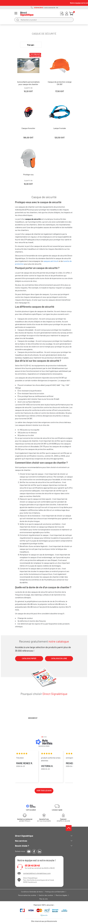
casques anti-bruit (50, 261)
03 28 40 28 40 (32, 865)
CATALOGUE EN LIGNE (59, 658)
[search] (17, 20)
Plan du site (43, 899)
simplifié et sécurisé (63, 820)
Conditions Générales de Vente (32, 892)
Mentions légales (61, 895)
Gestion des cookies (46, 895)
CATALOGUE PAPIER (29, 658)
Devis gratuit (32, 718)
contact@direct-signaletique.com (37, 873)
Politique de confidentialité (54, 892)
